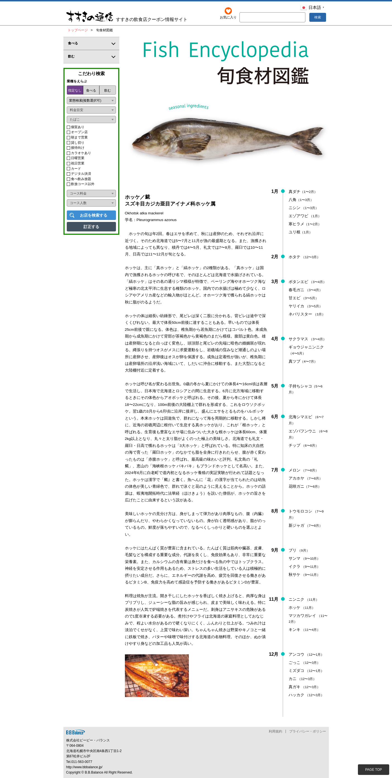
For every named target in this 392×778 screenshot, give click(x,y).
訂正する (91, 226)
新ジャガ (305, 525)
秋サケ (304, 574)
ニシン (304, 207)
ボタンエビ (307, 281)
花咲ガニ (305, 486)
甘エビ (304, 298)
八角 (301, 199)
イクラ (304, 566)
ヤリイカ (305, 306)
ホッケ (302, 607)
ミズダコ (306, 670)
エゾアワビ (305, 216)
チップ (304, 445)
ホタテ (304, 257)
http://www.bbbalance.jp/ (84, 767)
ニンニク (304, 599)
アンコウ (306, 654)
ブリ (299, 550)
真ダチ (303, 191)
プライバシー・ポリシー (307, 731)
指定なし (75, 90)
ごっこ (304, 662)
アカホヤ (305, 478)
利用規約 (275, 731)
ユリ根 (300, 232)
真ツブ (303, 361)
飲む (107, 90)
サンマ (304, 558)
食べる (91, 90)
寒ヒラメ (305, 224)
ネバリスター (307, 314)
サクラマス (307, 339)
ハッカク (306, 695)
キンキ (304, 630)
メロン (304, 470)
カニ (302, 678)
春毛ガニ (305, 290)
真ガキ (304, 686)
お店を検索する (93, 215)
